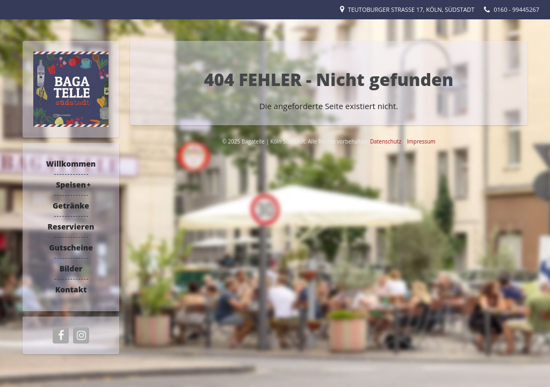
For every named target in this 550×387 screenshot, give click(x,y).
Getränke (71, 205)
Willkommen (71, 164)
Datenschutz (386, 141)
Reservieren (71, 226)
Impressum (421, 141)
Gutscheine (71, 247)
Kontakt (71, 289)
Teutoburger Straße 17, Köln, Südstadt (411, 9)
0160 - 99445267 (516, 9)
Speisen (71, 185)
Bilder (71, 268)
